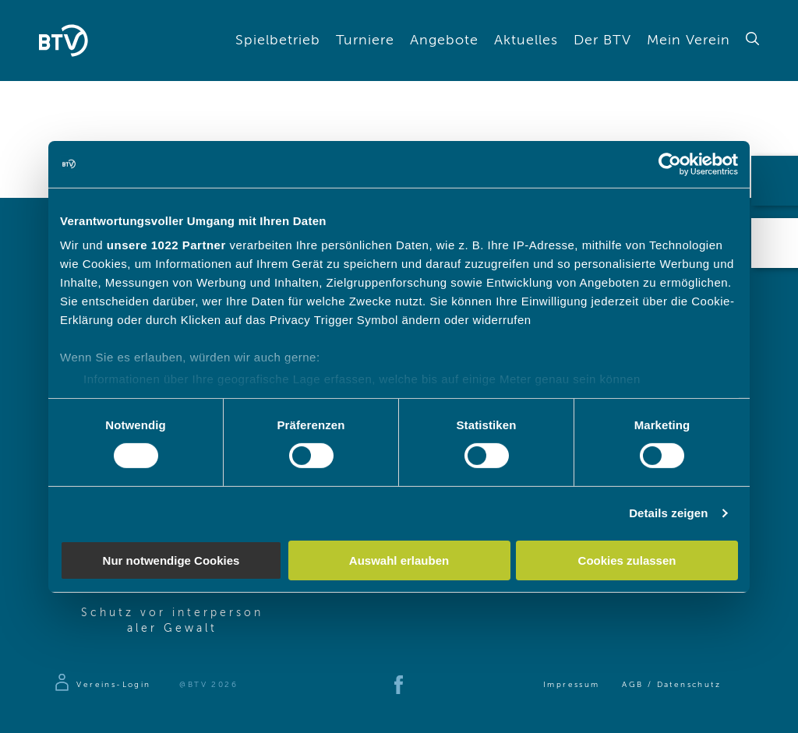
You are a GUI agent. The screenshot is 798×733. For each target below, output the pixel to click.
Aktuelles (526, 40)
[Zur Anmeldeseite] (101, 685)
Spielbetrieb (277, 40)
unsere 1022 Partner (166, 245)
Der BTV (602, 40)
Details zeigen (668, 513)
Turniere (365, 40)
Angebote (444, 40)
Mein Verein (688, 40)
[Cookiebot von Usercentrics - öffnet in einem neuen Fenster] (670, 163)
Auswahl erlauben (399, 560)
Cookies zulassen (627, 560)
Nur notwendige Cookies (171, 560)
